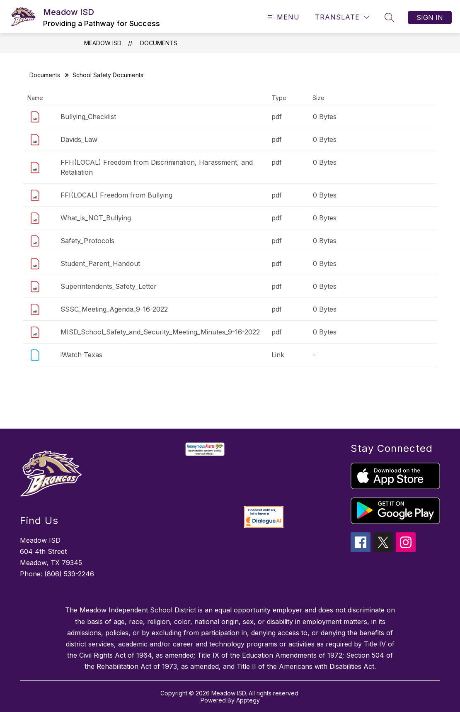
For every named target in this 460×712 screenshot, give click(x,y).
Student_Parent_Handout (100, 263)
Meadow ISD (102, 42)
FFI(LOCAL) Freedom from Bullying (116, 195)
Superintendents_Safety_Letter (109, 286)
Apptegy (248, 700)
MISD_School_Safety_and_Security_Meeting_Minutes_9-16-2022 (160, 332)
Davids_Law (79, 139)
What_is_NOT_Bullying (96, 218)
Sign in (429, 17)
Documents (158, 42)
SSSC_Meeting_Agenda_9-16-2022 (114, 309)
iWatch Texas (81, 355)
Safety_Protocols (87, 241)
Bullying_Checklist (88, 116)
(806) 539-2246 (69, 574)
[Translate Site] (342, 17)
